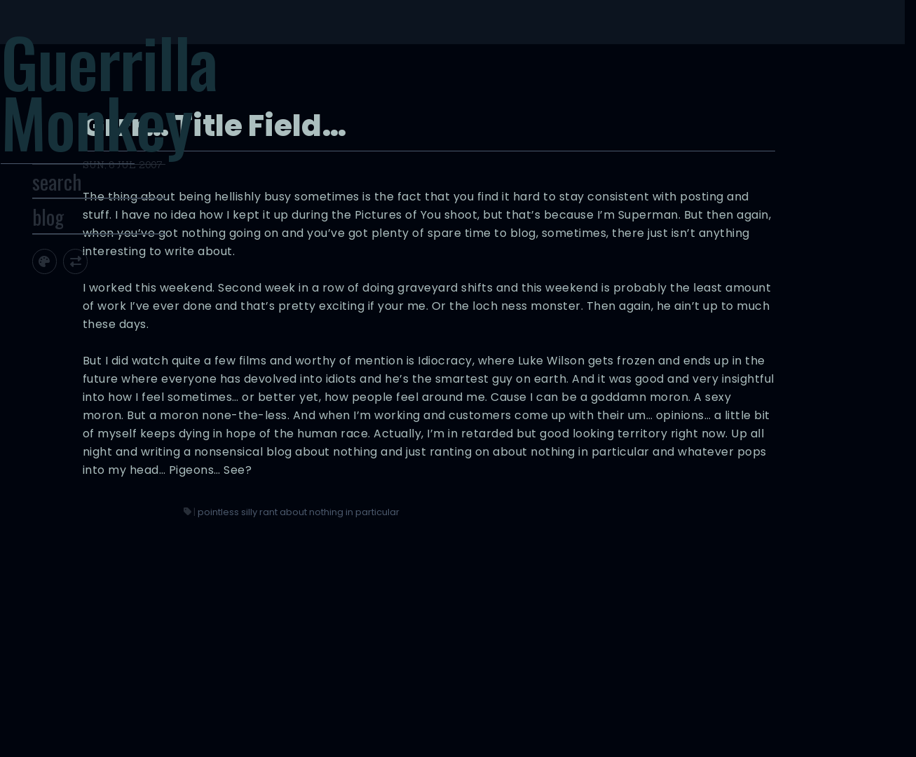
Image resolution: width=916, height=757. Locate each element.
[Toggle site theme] (95, 291)
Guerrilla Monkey (153, 103)
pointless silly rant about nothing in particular (598, 637)
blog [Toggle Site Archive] (98, 246)
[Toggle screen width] (126, 291)
